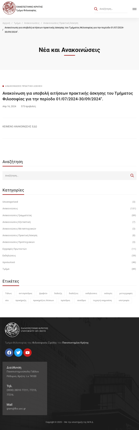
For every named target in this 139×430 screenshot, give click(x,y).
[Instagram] (11, 358)
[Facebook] (5, 358)
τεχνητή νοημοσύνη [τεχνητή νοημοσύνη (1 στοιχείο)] (102, 300)
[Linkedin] (15, 358)
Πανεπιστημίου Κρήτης (75, 342)
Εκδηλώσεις (69, 255)
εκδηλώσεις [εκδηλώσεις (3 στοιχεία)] (91, 293)
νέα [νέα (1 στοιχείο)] (6, 300)
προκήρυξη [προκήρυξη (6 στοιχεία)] (20, 300)
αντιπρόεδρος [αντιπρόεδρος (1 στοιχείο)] (25, 293)
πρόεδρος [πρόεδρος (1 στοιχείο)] (65, 300)
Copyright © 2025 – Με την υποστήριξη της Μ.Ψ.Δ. (70, 422)
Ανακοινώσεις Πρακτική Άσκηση (60, 23)
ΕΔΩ (34, 126)
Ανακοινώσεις (32, 23)
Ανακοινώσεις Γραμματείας (69, 215)
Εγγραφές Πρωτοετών (69, 249)
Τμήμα (17, 23)
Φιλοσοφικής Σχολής (44, 342)
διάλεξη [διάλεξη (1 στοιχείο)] (58, 293)
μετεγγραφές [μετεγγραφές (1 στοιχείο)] (126, 293)
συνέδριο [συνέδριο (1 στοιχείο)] (81, 300)
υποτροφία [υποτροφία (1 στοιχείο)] (124, 300)
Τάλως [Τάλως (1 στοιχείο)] (8, 293)
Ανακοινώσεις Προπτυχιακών (69, 242)
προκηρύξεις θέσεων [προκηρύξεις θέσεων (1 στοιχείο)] (43, 300)
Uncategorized (69, 202)
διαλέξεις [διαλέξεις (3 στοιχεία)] (73, 293)
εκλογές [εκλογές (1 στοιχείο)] (108, 293)
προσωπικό (69, 262)
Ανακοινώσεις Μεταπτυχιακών (69, 229)
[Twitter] (8, 358)
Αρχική (6, 23)
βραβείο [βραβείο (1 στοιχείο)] (43, 293)
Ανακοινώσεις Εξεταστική (69, 222)
